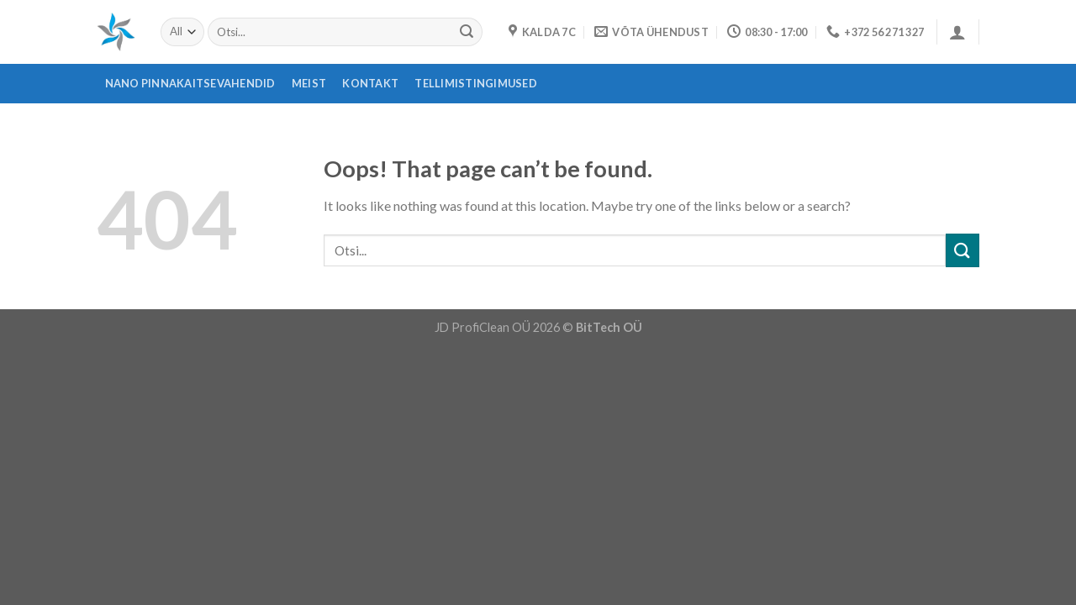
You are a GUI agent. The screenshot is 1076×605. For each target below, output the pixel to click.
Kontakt (370, 83)
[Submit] (466, 32)
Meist (309, 83)
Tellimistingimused (475, 83)
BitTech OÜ (609, 327)
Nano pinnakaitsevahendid (190, 83)
